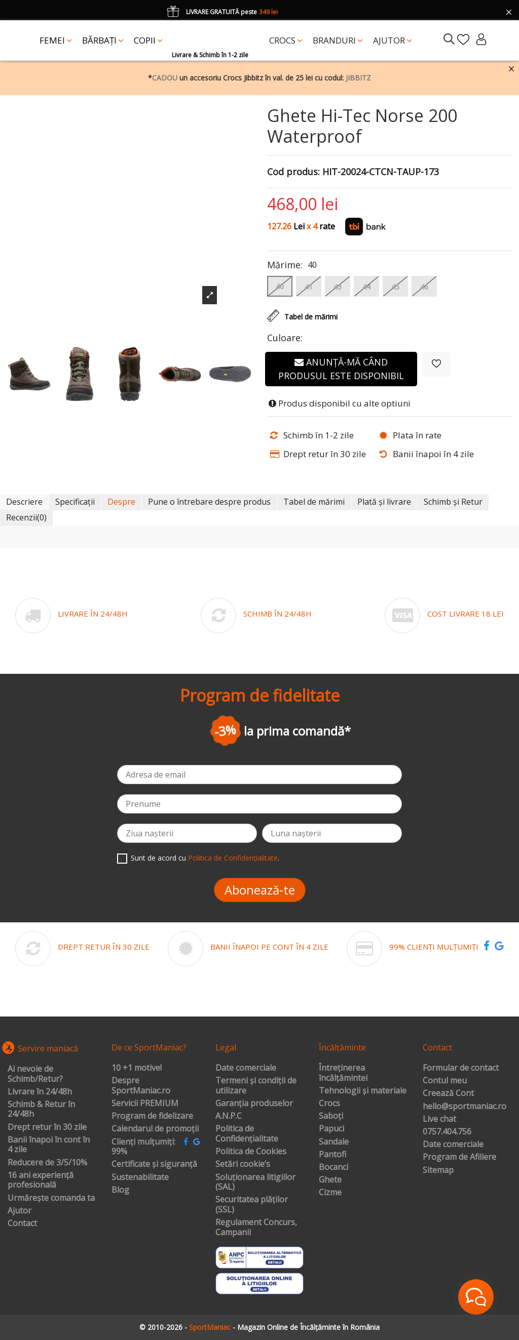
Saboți (331, 1116)
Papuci (331, 1129)
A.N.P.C (228, 1116)
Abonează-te (260, 889)
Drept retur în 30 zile (47, 1127)
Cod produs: (293, 172)
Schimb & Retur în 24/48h (41, 1109)
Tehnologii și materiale (362, 1091)
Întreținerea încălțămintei (343, 1073)
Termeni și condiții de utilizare (255, 1085)
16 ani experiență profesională (40, 1180)
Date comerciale (245, 1068)
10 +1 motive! (137, 1068)
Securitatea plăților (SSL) (251, 1204)
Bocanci (333, 1167)
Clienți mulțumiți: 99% (143, 1147)
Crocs (329, 1104)
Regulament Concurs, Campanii (256, 1227)
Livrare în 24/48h (40, 1092)
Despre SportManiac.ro (141, 1085)
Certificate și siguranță (154, 1164)
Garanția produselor (254, 1104)
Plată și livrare (384, 501)
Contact (22, 1224)
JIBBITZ (358, 78)
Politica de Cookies (250, 1152)
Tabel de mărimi (314, 501)
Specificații (75, 501)
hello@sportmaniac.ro (464, 1107)
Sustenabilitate (140, 1177)
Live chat (439, 1119)
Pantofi (332, 1155)
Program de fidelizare (152, 1116)
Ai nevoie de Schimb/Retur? (35, 1074)
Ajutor (19, 1211)
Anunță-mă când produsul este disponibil (341, 369)
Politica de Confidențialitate (233, 858)
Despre (121, 501)
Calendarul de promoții (155, 1129)
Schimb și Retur (453, 501)
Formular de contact (461, 1068)
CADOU (164, 78)
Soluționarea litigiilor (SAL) (255, 1182)
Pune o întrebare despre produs (209, 501)
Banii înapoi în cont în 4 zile (49, 1145)
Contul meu (445, 1081)
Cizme (330, 1193)
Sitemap (438, 1170)
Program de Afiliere (459, 1157)
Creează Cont (448, 1093)
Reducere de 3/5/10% (47, 1163)
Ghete (330, 1180)
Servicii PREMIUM (145, 1104)
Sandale (334, 1142)
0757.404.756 (447, 1132)
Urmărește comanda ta (51, 1198)
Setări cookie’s (242, 1164)
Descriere (24, 501)
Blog (120, 1190)
